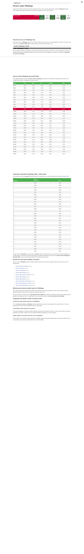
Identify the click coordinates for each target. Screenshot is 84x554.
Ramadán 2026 (65, 176)
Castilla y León (17, 3)
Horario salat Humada (21, 272)
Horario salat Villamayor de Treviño (23, 283)
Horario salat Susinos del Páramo (23, 274)
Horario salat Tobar (20, 268)
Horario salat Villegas (20, 270)
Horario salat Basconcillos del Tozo (23, 285)
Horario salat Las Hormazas (22, 266)
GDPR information (17, 326)
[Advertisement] (42, 30)
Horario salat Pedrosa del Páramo (23, 281)
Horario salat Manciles (21, 279)
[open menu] (82, 2)
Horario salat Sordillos (21, 276)
